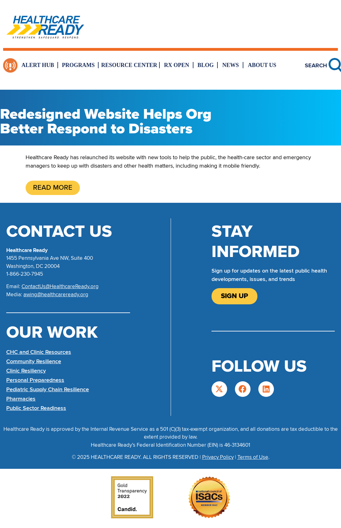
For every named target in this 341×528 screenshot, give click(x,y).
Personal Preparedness (35, 380)
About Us (262, 65)
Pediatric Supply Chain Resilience (47, 389)
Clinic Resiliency (26, 370)
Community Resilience (33, 361)
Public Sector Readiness (36, 408)
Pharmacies (21, 398)
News (230, 65)
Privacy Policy (218, 457)
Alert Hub (38, 65)
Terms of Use (252, 457)
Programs (78, 65)
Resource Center (129, 65)
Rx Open (176, 65)
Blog (205, 65)
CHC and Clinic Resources (38, 352)
